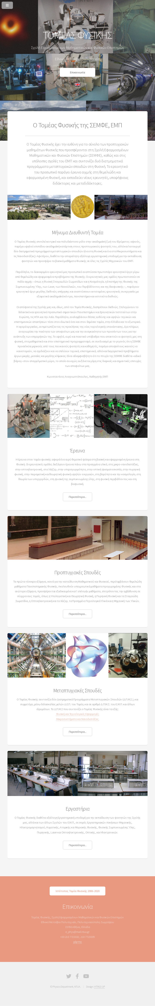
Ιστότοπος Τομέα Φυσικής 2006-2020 (77, 891)
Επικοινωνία (77, 72)
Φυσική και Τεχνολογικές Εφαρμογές (77, 714)
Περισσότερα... (77, 497)
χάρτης (77, 942)
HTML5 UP (99, 986)
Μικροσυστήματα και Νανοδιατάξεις (77, 719)
